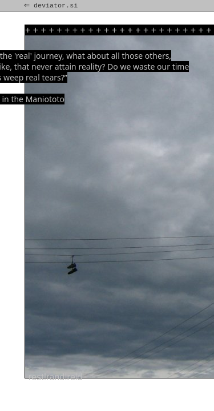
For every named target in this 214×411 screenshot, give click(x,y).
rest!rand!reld (55, 377)
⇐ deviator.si (52, 5)
